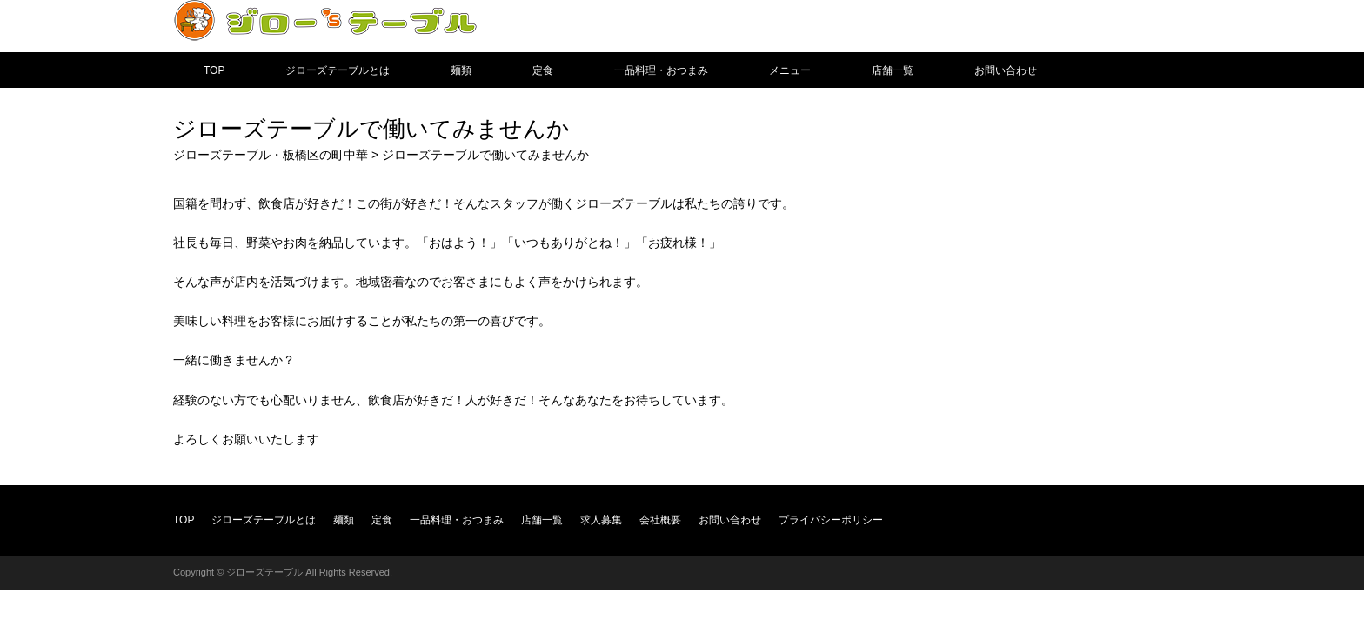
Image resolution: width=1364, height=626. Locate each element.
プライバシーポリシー (831, 520)
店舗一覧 (892, 70)
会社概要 (660, 520)
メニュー (790, 70)
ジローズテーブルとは (337, 70)
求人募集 (601, 520)
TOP (214, 70)
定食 (542, 70)
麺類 (461, 70)
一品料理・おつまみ (661, 70)
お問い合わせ (1005, 70)
